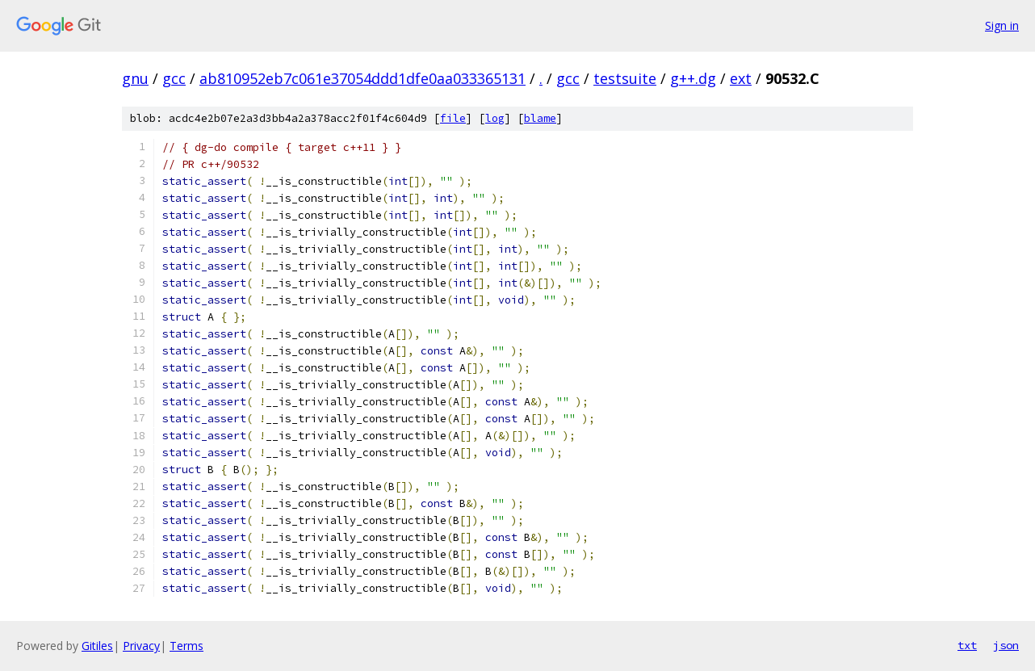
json (1006, 645)
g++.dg (693, 78)
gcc (174, 78)
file (453, 118)
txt (967, 645)
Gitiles (97, 645)
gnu (135, 78)
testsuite (624, 78)
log (495, 118)
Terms (186, 645)
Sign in (1002, 25)
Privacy (141, 645)
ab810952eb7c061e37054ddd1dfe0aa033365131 (362, 78)
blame (540, 118)
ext (741, 78)
